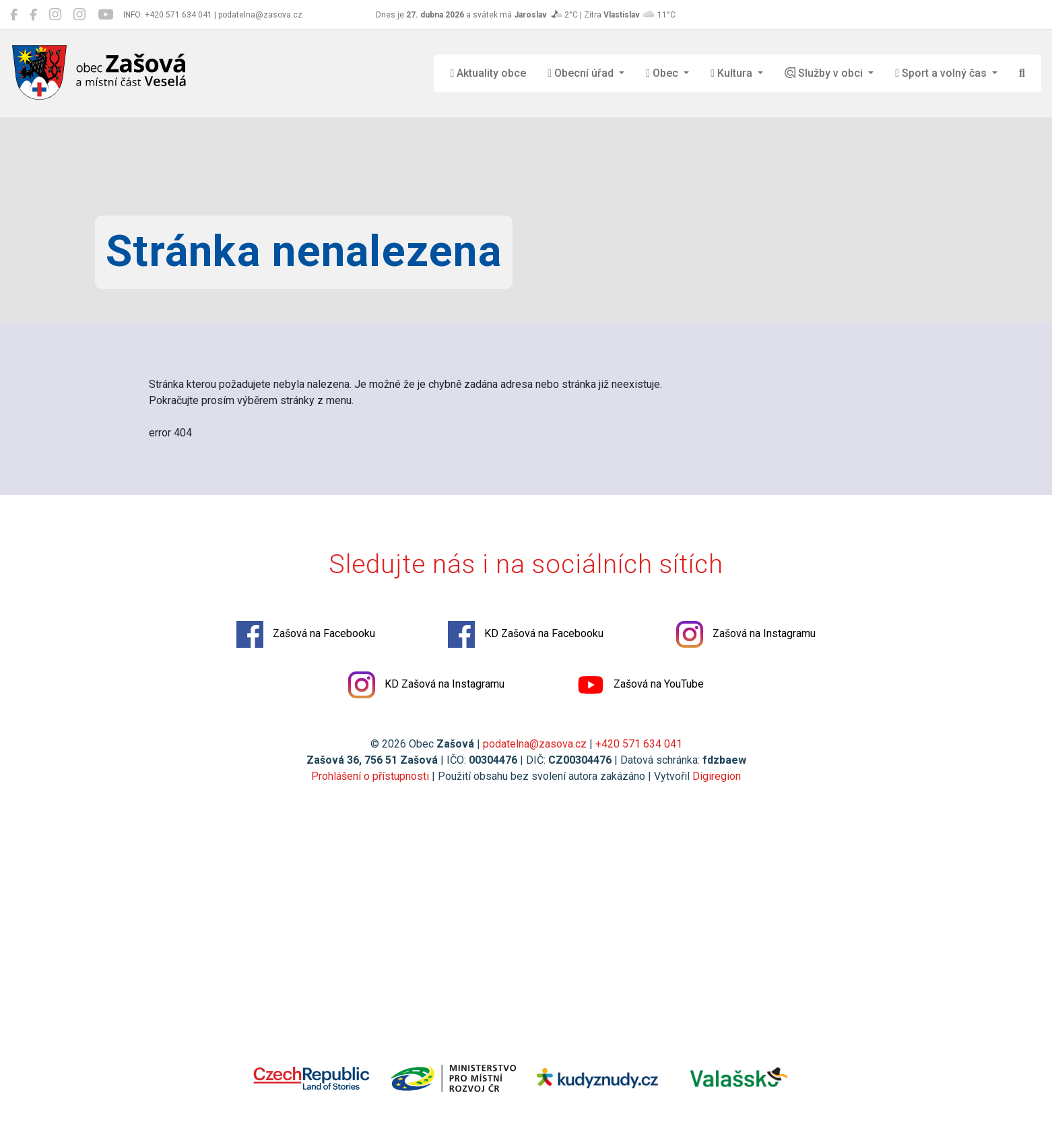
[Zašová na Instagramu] (55, 15)
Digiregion (716, 776)
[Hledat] (1022, 73)
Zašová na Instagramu (746, 634)
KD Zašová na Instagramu (426, 684)
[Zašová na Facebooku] (14, 15)
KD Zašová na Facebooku (525, 634)
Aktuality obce (488, 73)
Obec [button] (663, 73)
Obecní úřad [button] (582, 73)
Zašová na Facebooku (305, 634)
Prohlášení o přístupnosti (370, 776)
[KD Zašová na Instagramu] (79, 15)
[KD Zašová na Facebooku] (33, 15)
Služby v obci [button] (825, 73)
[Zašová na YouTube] (105, 15)
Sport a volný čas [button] (942, 73)
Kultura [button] (733, 73)
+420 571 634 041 (638, 743)
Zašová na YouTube (640, 684)
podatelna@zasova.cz (535, 743)
